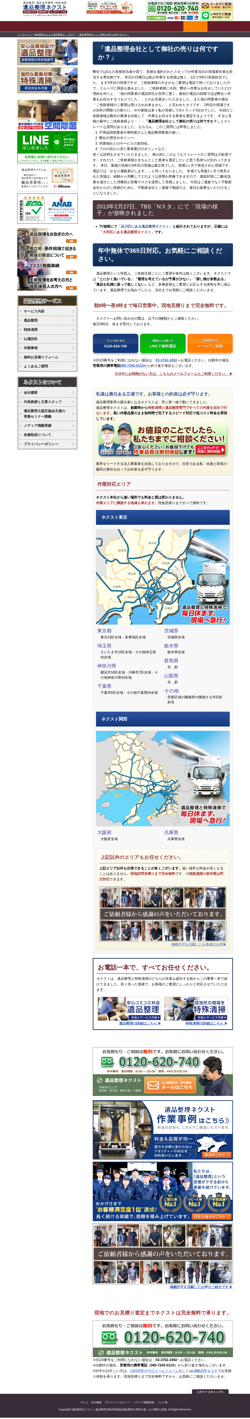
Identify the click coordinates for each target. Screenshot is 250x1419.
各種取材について (37, 434)
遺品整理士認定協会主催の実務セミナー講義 (44, 412)
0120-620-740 (115, 344)
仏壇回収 (31, 338)
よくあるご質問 (36, 365)
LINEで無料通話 (163, 344)
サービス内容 (34, 310)
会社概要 (31, 392)
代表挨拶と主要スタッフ (43, 401)
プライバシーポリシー (41, 443)
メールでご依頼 (210, 344)
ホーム (84, 1403)
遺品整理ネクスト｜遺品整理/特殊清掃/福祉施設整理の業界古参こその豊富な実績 (119, 1410)
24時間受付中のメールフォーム (154, 1372)
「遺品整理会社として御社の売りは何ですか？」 (103, 33)
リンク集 (162, 1403)
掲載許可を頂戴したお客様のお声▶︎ (198, 945)
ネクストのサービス (48, 300)
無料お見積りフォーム (41, 356)
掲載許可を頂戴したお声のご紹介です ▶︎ (201, 1288)
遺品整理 (31, 320)
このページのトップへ (210, 1393)
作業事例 (31, 347)
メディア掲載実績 (37, 425)
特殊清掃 (196, 875)
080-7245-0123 (132, 367)
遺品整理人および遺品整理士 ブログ (54, 33)
